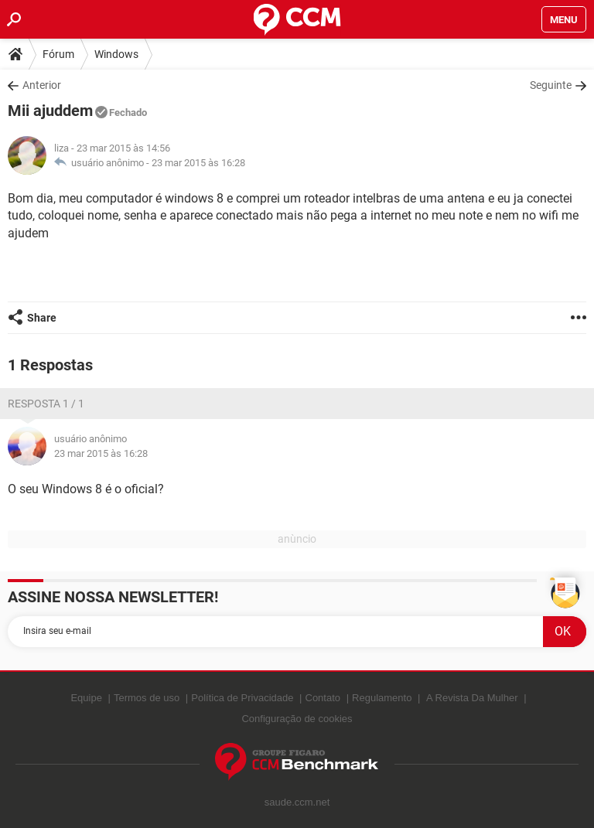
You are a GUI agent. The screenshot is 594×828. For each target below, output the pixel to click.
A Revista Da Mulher (472, 698)
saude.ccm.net (297, 802)
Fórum (58, 54)
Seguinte (551, 85)
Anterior (41, 85)
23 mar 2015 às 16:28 (198, 163)
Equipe (85, 698)
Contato (323, 698)
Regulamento (381, 698)
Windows (116, 54)
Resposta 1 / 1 (46, 403)
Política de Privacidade (242, 698)
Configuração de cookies (296, 718)
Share (41, 318)
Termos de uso (146, 698)
